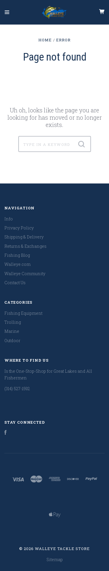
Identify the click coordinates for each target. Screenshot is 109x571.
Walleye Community (24, 273)
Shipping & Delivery (24, 237)
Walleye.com (17, 264)
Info (8, 219)
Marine (11, 331)
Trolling (12, 322)
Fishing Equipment (23, 313)
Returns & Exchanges (25, 246)
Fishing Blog (17, 255)
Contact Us (15, 282)
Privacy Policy (19, 228)
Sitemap (55, 559)
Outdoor (12, 340)
